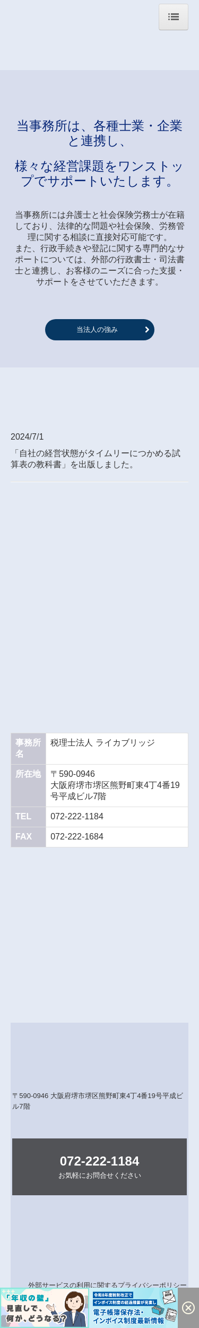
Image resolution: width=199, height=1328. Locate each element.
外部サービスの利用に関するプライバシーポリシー (107, 1285)
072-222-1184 (76, 816)
